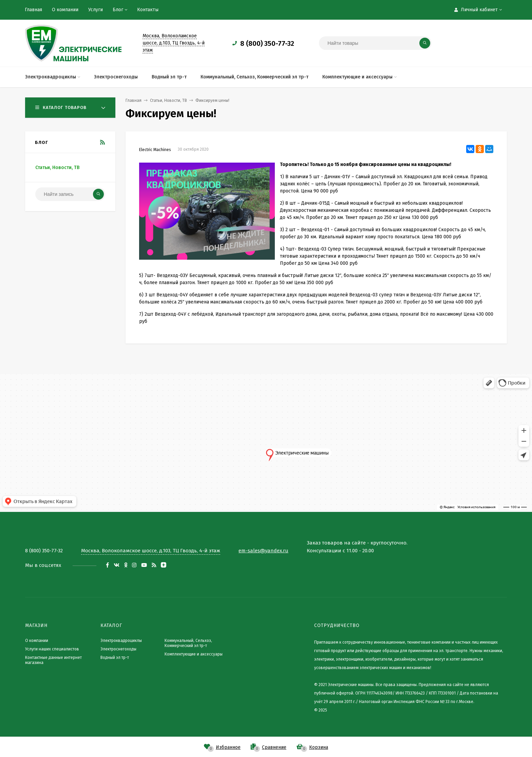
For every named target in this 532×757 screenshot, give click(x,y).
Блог (118, 10)
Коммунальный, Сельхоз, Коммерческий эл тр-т (188, 643)
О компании (65, 10)
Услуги (95, 10)
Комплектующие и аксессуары (194, 654)
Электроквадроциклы (121, 640)
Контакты (147, 10)
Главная (33, 10)
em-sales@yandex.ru (263, 551)
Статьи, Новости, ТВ (57, 167)
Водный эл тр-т (114, 657)
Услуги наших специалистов (52, 649)
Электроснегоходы (118, 649)
